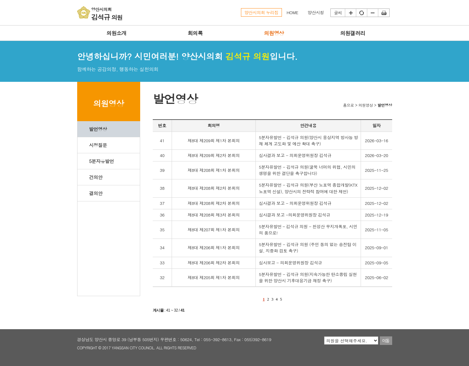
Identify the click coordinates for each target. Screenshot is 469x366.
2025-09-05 (376, 263)
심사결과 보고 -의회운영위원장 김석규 (294, 215)
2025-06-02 (376, 277)
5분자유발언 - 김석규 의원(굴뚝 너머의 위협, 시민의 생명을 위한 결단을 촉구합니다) (307, 170)
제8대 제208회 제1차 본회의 (214, 170)
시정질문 (98, 145)
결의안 (95, 193)
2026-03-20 (376, 155)
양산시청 (316, 12)
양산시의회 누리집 (261, 12)
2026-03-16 (376, 141)
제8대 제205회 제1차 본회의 (214, 277)
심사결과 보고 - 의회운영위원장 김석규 (295, 155)
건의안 (95, 177)
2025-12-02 (376, 188)
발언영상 (98, 129)
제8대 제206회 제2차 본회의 (214, 263)
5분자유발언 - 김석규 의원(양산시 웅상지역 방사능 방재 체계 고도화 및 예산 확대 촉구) (308, 140)
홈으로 (348, 105)
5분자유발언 (101, 161)
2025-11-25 (376, 170)
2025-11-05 (376, 230)
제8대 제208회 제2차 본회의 (214, 188)
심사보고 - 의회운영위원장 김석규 (290, 263)
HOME (292, 12)
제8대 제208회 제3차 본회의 (214, 215)
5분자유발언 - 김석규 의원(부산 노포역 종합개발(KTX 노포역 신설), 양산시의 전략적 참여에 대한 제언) (308, 188)
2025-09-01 (376, 248)
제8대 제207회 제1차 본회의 (214, 230)
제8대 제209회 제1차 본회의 (214, 141)
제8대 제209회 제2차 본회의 (214, 155)
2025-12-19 (376, 215)
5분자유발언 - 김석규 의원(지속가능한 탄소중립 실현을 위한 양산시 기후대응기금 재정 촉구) (308, 277)
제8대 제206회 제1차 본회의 (214, 248)
